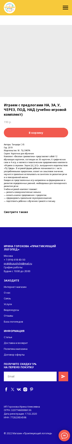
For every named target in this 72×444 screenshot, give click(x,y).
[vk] (19, 389)
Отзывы (8, 315)
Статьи (8, 337)
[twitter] (12, 389)
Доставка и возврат (16, 343)
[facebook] (6, 389)
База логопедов (13, 321)
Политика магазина (15, 349)
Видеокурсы (11, 310)
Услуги (8, 304)
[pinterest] (31, 389)
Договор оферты (14, 354)
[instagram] (25, 389)
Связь (7, 298)
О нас (7, 292)
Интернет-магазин (15, 287)
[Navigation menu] (65, 8)
